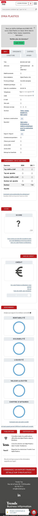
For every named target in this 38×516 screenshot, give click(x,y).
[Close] (34, 28)
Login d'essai (22, 3)
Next (34, 165)
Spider (28, 55)
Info (5, 52)
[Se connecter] (31, 3)
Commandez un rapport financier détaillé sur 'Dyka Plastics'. (19, 471)
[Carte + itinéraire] (32, 66)
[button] (22, 118)
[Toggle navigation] (35, 3)
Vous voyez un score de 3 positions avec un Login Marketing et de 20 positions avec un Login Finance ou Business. (19, 240)
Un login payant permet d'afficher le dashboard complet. (17, 426)
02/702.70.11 (19, 486)
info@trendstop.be (19, 489)
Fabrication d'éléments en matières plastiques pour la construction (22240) (26, 126)
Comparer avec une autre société (19, 422)
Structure (11, 55)
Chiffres (30, 52)
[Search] (18, 9)
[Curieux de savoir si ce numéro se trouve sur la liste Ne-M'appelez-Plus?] (33, 92)
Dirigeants (17, 52)
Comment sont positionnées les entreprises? (16, 194)
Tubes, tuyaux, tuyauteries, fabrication (24, 112)
